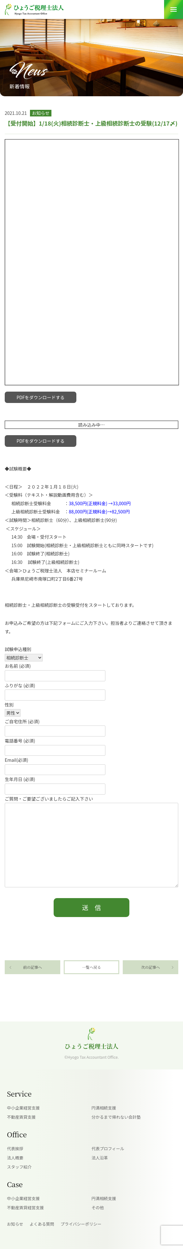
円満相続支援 (104, 1108)
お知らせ (15, 1224)
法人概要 (15, 1158)
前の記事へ (32, 967)
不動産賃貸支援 (21, 1117)
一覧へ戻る (91, 967)
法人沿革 (100, 1158)
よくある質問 (42, 1224)
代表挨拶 (15, 1148)
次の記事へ (150, 967)
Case (15, 1184)
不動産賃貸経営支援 (25, 1208)
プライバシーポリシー (81, 1224)
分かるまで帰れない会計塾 (116, 1117)
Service (19, 1093)
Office (17, 1134)
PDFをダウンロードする (40, 397)
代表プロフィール (108, 1148)
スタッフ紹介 (19, 1167)
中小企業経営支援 (23, 1108)
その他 (98, 1208)
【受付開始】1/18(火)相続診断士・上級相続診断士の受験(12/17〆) (91, 123)
